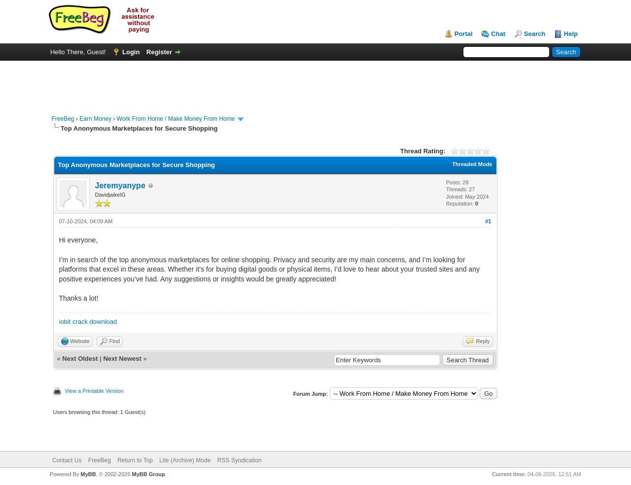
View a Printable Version (94, 391)
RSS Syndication (239, 460)
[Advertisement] (315, 83)
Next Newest (122, 358)
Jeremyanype (120, 185)
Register (159, 52)
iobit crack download (88, 321)
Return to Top (135, 460)
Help (571, 33)
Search (534, 33)
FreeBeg (63, 118)
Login (131, 52)
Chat (498, 33)
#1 (488, 221)
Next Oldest (80, 358)
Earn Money (95, 118)
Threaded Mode (472, 164)
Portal (464, 33)
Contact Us (66, 460)
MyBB (88, 474)
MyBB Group (148, 474)
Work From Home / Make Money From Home (176, 118)
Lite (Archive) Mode (184, 460)
